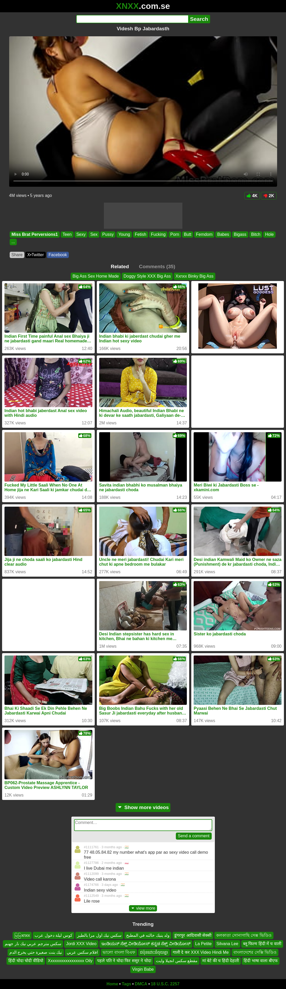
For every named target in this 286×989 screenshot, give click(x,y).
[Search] (132, 19)
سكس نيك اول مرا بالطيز (99, 935)
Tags (126, 984)
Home (112, 984)
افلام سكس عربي (82, 952)
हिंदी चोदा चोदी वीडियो (25, 960)
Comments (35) (157, 266)
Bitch (255, 234)
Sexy (81, 234)
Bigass (240, 234)
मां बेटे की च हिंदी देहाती (220, 960)
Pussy (108, 234)
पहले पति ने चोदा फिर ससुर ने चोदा (124, 960)
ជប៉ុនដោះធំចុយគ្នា (154, 952)
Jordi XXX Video (81, 944)
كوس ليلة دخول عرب (53, 935)
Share (17, 255)
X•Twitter (35, 255)
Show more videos (143, 807)
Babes (223, 234)
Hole (269, 234)
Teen (66, 234)
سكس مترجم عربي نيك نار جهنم (33, 944)
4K (252, 196)
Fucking (158, 234)
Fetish (140, 234)
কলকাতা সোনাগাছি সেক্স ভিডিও (243, 935)
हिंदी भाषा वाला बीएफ (260, 960)
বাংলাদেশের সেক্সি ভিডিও (255, 952)
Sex (94, 234)
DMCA (141, 984)
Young (124, 234)
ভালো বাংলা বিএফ (119, 952)
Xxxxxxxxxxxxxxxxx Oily (70, 960)
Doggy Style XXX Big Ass (147, 276)
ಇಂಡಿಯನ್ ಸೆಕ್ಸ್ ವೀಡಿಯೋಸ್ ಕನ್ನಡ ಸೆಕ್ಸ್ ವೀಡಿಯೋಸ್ (145, 944)
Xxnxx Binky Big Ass (195, 276)
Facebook (58, 255)
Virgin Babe (143, 969)
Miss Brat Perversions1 (35, 234)
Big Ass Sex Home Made (95, 276)
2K (268, 196)
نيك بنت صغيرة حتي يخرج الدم (35, 952)
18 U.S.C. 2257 (165, 984)
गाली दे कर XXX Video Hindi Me (201, 952)
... (13, 242)
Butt (187, 234)
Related (120, 266)
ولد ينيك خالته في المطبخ (148, 935)
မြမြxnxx (22, 935)
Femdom (204, 234)
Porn (174, 234)
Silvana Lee (227, 944)
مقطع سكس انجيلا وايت (177, 960)
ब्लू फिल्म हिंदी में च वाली (262, 944)
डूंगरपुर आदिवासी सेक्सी (192, 935)
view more (143, 908)
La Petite (203, 944)
